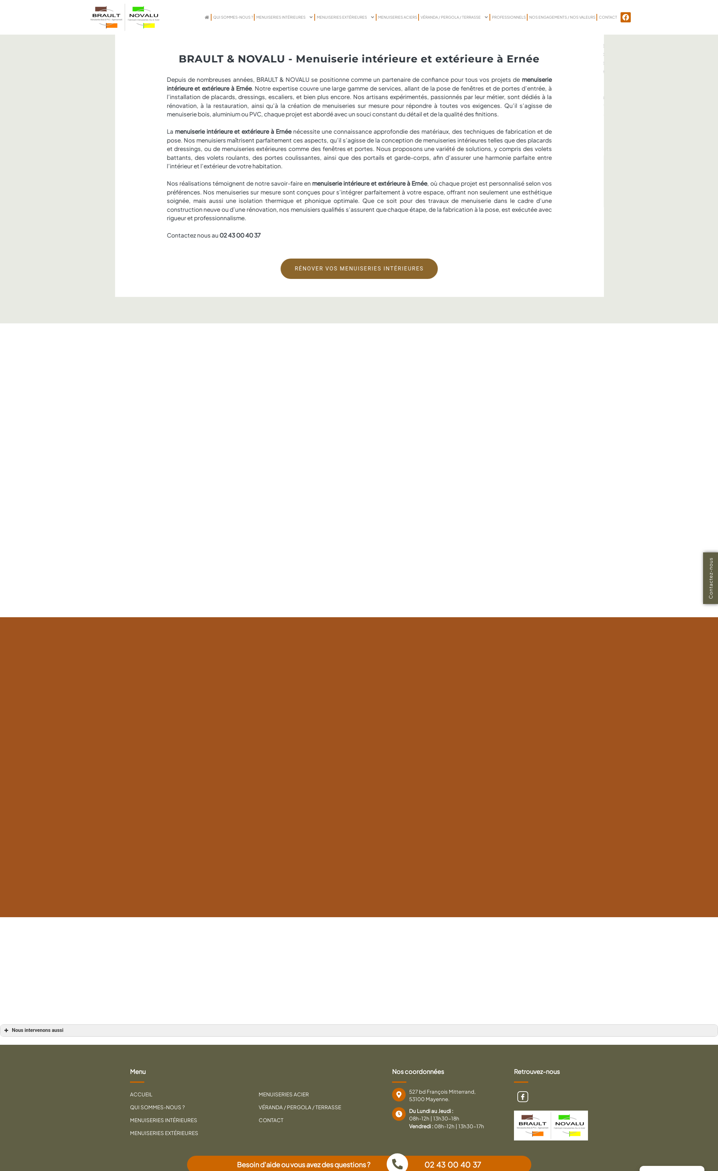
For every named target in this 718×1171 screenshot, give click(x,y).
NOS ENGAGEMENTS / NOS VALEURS (558, 17)
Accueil (141, 1094)
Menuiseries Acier (284, 1094)
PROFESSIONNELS (500, 17)
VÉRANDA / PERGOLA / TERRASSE (441, 17)
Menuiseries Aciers (381, 17)
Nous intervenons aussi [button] (33, 1030)
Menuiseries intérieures (262, 17)
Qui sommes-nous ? (207, 17)
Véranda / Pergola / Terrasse (300, 1107)
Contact (607, 17)
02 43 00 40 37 (453, 1165)
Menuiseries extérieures (326, 17)
